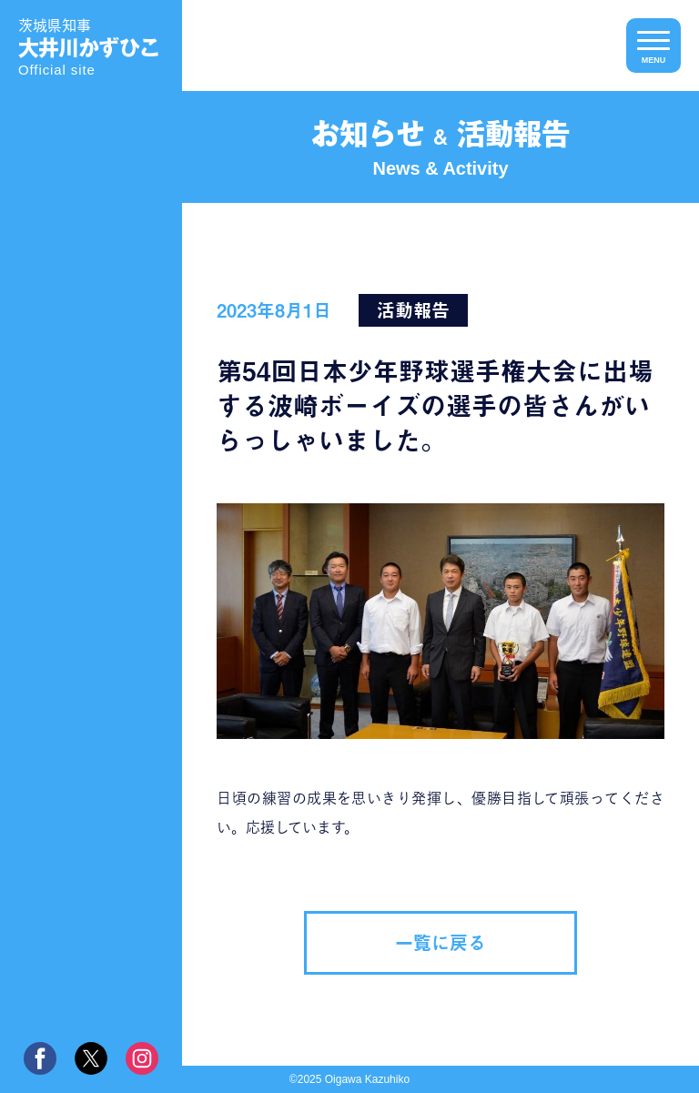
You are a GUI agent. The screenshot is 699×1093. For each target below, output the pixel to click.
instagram (142, 1058)
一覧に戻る (440, 943)
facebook (40, 1058)
